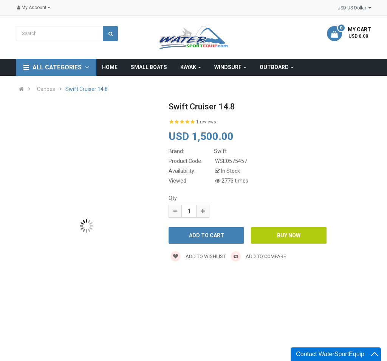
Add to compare (258, 256)
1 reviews (206, 121)
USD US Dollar (354, 8)
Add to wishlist (198, 256)
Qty (173, 198)
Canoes (46, 89)
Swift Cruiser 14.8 (86, 89)
